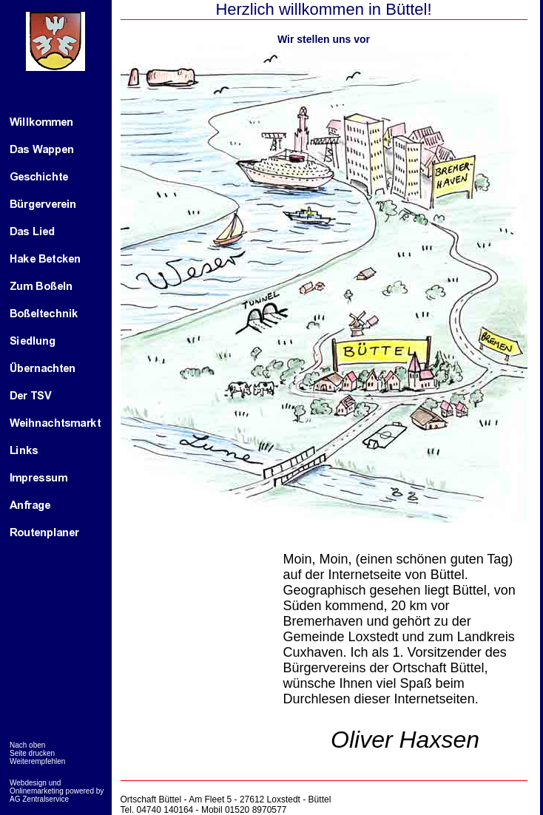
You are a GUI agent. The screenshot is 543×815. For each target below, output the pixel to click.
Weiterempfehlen (37, 761)
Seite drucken (32, 753)
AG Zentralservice (39, 799)
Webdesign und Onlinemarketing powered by (57, 787)
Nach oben (27, 745)
